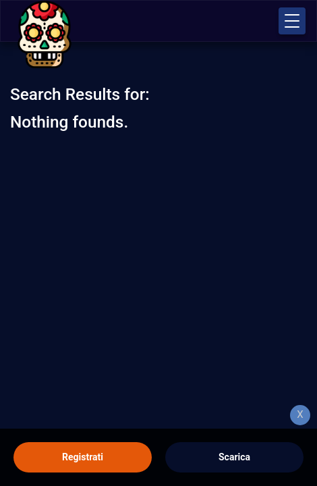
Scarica (234, 457)
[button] (292, 20)
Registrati (82, 457)
